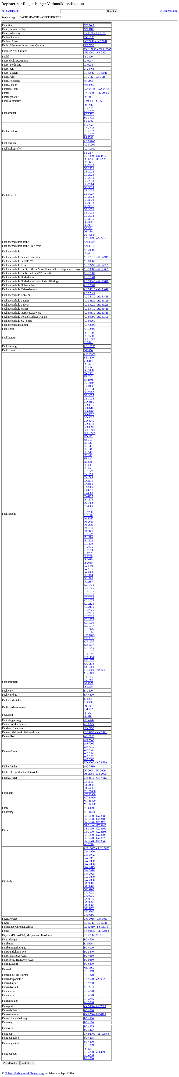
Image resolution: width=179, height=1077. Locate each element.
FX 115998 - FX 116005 (97, 49)
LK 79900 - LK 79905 (96, 92)
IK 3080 (88, 505)
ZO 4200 (89, 1055)
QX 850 (88, 350)
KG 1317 (89, 625)
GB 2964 (89, 184)
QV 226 (88, 104)
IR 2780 (88, 549)
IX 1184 (88, 575)
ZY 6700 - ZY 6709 (95, 1014)
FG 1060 (89, 370)
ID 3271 (88, 490)
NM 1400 (89, 25)
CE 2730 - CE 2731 (95, 935)
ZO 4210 (89, 1010)
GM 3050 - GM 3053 (96, 918)
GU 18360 (89, 433)
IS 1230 (88, 556)
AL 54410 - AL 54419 (96, 296)
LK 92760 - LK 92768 (96, 1033)
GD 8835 (89, 417)
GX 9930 (89, 895)
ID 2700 (88, 486)
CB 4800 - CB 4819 (95, 155)
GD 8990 (89, 426)
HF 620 (88, 458)
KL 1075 (89, 628)
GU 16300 (89, 430)
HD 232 (88, 436)
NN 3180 (89, 29)
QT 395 (88, 705)
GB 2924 (89, 171)
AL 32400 (89, 328)
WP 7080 (89, 759)
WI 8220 (89, 844)
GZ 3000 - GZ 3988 (95, 815)
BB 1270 (89, 357)
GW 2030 (89, 876)
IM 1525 (89, 518)
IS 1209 (88, 553)
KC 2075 (89, 600)
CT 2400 (89, 788)
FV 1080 (89, 385)
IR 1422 (88, 540)
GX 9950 (89, 901)
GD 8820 (89, 414)
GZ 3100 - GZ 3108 (95, 819)
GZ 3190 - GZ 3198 (95, 831)
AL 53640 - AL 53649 (96, 281)
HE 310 (88, 439)
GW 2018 (89, 870)
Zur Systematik (10, 10)
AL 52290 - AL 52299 (96, 265)
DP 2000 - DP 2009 (95, 770)
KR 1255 (89, 647)
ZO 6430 (89, 963)
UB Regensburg (169, 10)
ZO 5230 (89, 1002)
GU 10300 (89, 339)
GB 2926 (89, 174)
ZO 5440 (89, 951)
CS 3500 (89, 781)
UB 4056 (89, 234)
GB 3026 (89, 190)
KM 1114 (89, 638)
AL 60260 (89, 320)
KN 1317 (89, 644)
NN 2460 (89, 84)
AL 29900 (89, 249)
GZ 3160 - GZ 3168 (95, 828)
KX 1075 (89, 660)
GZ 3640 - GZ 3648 (95, 841)
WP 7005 (89, 743)
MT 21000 (90, 791)
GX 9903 (89, 886)
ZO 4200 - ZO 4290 (95, 1052)
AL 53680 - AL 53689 (96, 269)
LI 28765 (89, 68)
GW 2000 (89, 864)
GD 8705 (89, 408)
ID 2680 (88, 483)
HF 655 (88, 467)
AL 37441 (89, 293)
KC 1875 (89, 591)
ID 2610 (88, 480)
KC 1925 (89, 594)
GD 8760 (89, 411)
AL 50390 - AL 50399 (96, 316)
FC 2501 (89, 363)
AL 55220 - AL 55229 (96, 304)
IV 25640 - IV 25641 (95, 41)
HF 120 (88, 442)
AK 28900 (89, 354)
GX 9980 (89, 911)
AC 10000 (89, 148)
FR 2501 (89, 376)
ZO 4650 (89, 955)
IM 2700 (89, 527)
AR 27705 (89, 986)
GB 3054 (89, 398)
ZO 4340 (89, 970)
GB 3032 (89, 209)
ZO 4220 (89, 1058)
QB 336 (88, 231)
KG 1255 (89, 622)
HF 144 (88, 449)
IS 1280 (88, 686)
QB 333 (88, 225)
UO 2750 (89, 728)
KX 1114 (89, 663)
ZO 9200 (89, 982)
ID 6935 (88, 496)
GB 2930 (89, 177)
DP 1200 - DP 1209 (95, 158)
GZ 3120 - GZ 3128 (95, 822)
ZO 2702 (89, 114)
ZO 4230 (89, 1041)
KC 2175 (89, 606)
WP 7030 (89, 749)
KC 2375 (89, 619)
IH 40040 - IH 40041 (95, 72)
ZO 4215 (89, 999)
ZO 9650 (89, 959)
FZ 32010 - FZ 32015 (96, 926)
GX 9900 (89, 883)
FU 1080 (89, 382)
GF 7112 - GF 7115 (95, 76)
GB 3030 (89, 203)
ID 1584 (88, 477)
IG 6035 (88, 64)
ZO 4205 (89, 1026)
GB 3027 (89, 193)
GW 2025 (89, 873)
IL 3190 (88, 515)
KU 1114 (89, 657)
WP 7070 (89, 756)
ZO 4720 (89, 939)
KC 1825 (89, 587)
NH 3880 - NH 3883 (95, 52)
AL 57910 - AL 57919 (96, 257)
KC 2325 (89, 616)
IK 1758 (88, 502)
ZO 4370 (89, 974)
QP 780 (88, 716)
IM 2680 (89, 524)
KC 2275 (89, 613)
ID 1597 (88, 680)
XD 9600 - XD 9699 (95, 762)
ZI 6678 (88, 698)
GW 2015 (89, 867)
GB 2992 (89, 392)
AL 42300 (89, 324)
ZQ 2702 (89, 117)
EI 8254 (88, 360)
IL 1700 (88, 512)
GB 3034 (89, 215)
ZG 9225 (89, 724)
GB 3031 (89, 206)
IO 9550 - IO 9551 (94, 100)
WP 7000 (89, 740)
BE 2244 (89, 152)
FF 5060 (88, 366)
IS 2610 (88, 559)
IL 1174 (88, 508)
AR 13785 (89, 346)
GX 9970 (89, 908)
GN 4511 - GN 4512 (95, 777)
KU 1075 (89, 654)
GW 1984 (89, 857)
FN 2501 (89, 373)
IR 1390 (88, 537)
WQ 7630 (89, 766)
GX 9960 (89, 905)
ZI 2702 (88, 108)
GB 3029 (89, 199)
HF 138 (88, 445)
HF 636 (88, 461)
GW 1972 (89, 854)
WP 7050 (89, 752)
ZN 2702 (89, 111)
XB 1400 (89, 673)
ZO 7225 (89, 1029)
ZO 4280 (89, 1044)
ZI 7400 (88, 690)
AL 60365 (89, 261)
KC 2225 (89, 609)
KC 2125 (89, 603)
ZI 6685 (88, 701)
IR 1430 (88, 543)
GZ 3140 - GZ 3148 (95, 825)
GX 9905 (89, 889)
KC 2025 (89, 597)
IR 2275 (88, 546)
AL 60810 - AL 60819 (96, 312)
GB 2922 (89, 168)
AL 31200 (89, 144)
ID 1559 (88, 474)
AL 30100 (89, 141)
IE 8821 (88, 342)
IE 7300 (88, 56)
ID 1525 (88, 677)
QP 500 (88, 96)
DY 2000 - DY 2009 (95, 773)
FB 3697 (89, 162)
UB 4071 (89, 253)
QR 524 (88, 1048)
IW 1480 (89, 565)
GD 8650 (89, 401)
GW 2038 (89, 879)
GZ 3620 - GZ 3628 (95, 837)
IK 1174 (88, 499)
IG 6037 (88, 60)
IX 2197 (88, 581)
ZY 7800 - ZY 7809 (95, 1006)
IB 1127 (88, 471)
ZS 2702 (88, 120)
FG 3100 (89, 332)
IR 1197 (88, 534)
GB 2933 (89, 181)
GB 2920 (89, 165)
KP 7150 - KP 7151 (95, 33)
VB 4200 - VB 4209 (95, 669)
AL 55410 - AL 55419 (96, 308)
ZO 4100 (89, 947)
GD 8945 (89, 423)
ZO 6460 (89, 807)
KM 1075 (89, 635)
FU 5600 (89, 335)
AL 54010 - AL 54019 (96, 289)
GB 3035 (89, 218)
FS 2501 (88, 379)
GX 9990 (89, 914)
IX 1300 (88, 578)
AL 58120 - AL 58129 (96, 300)
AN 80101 (89, 245)
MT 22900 (90, 794)
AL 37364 (89, 277)
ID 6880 (88, 493)
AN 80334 (89, 241)
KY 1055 (89, 666)
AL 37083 (89, 273)
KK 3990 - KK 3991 (95, 732)
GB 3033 (89, 212)
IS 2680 (88, 562)
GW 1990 (89, 860)
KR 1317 (89, 650)
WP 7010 (89, 746)
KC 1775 (89, 584)
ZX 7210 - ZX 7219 (95, 237)
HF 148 (88, 455)
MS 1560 (89, 967)
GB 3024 (89, 187)
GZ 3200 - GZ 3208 (95, 834)
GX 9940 (89, 898)
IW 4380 (89, 572)
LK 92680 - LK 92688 (96, 930)
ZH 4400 (89, 694)
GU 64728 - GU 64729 (97, 88)
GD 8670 (89, 404)
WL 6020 (89, 736)
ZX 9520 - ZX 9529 (95, 978)
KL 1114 (89, 632)
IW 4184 (89, 568)
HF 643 (88, 464)
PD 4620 (89, 720)
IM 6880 (89, 531)
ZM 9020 (89, 708)
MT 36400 (90, 800)
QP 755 (88, 713)
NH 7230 (89, 45)
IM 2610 (89, 521)
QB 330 (88, 222)
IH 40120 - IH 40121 (95, 922)
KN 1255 (89, 641)
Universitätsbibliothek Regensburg (24, 1073)
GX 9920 (89, 892)
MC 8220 (89, 37)
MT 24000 (90, 797)
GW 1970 (89, 851)
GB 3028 (89, 196)
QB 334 (88, 228)
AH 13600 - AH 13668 (96, 848)
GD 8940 (89, 420)
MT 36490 (90, 803)
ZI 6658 (88, 943)
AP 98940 (89, 811)
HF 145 (88, 452)
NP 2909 (89, 80)
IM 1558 (89, 683)
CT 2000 (89, 784)
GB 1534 (89, 389)
